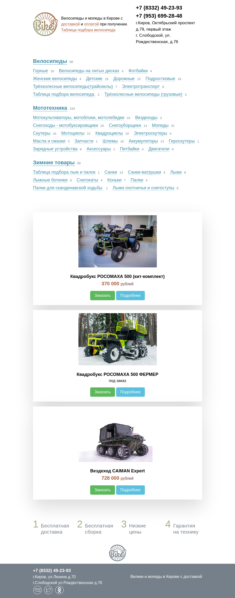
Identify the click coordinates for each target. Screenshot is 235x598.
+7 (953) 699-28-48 (159, 16)
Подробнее (130, 295)
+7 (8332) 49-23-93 (159, 8)
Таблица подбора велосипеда (88, 30)
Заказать (102, 295)
